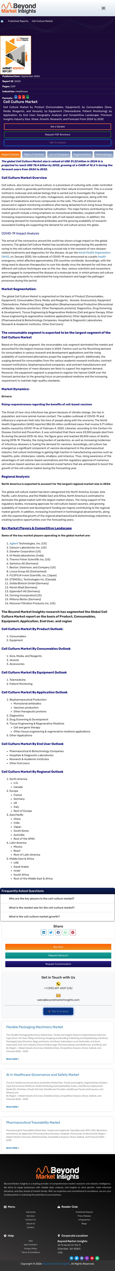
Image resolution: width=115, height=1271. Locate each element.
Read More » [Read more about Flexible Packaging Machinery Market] (12, 1059)
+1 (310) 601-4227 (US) (58, 988)
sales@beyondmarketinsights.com (58, 999)
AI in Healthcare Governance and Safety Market (42, 1075)
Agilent (14, 543)
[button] (103, 8)
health (102, 256)
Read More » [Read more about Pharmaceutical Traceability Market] (12, 1148)
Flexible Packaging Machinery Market (34, 1027)
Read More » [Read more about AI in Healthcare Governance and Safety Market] (12, 1107)
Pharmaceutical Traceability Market (33, 1122)
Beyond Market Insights (56, 1263)
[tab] (10, 154)
